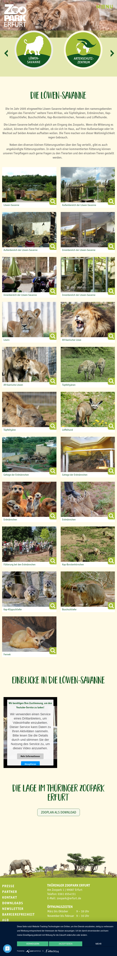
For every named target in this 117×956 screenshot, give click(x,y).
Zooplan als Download (58, 812)
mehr (100, 945)
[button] (6, 53)
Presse (8, 886)
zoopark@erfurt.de (69, 898)
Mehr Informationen (30, 756)
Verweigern (31, 945)
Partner (9, 891)
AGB (5, 920)
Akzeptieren (30, 764)
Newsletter (13, 909)
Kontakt (9, 897)
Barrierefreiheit (18, 914)
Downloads (12, 903)
